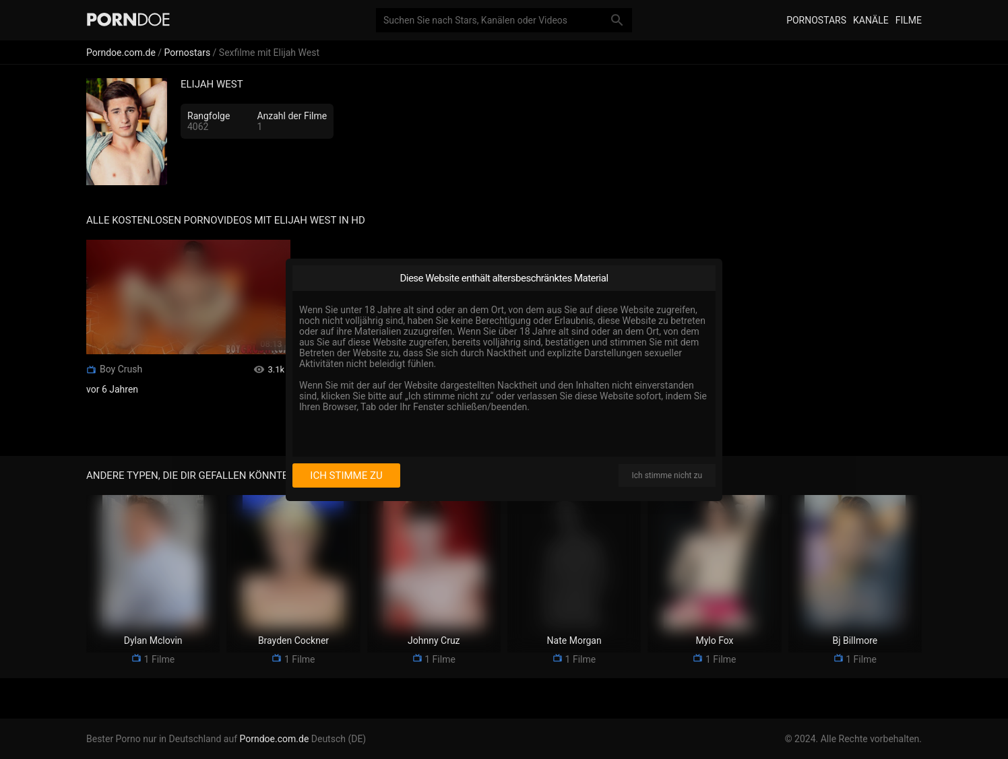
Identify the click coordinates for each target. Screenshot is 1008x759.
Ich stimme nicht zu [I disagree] (667, 475)
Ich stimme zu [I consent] (346, 475)
